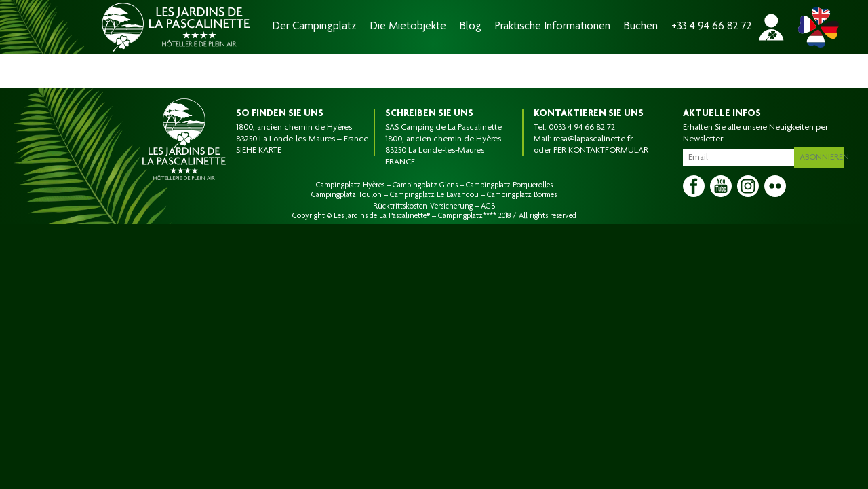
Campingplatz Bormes (522, 195)
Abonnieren (824, 155)
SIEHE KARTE (258, 151)
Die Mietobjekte (408, 27)
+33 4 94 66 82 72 (711, 27)
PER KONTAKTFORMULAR (600, 151)
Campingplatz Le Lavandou (434, 195)
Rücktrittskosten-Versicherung (423, 206)
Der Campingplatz (315, 27)
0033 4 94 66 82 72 (582, 127)
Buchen (641, 27)
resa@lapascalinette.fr (593, 139)
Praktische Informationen (552, 27)
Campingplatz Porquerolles (509, 185)
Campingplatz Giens (425, 185)
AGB (488, 206)
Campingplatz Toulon (346, 195)
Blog (470, 27)
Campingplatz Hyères (350, 185)
